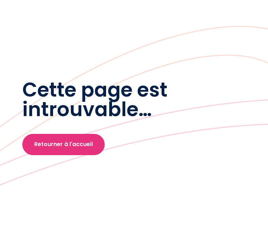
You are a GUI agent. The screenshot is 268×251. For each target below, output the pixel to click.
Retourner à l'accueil (63, 144)
